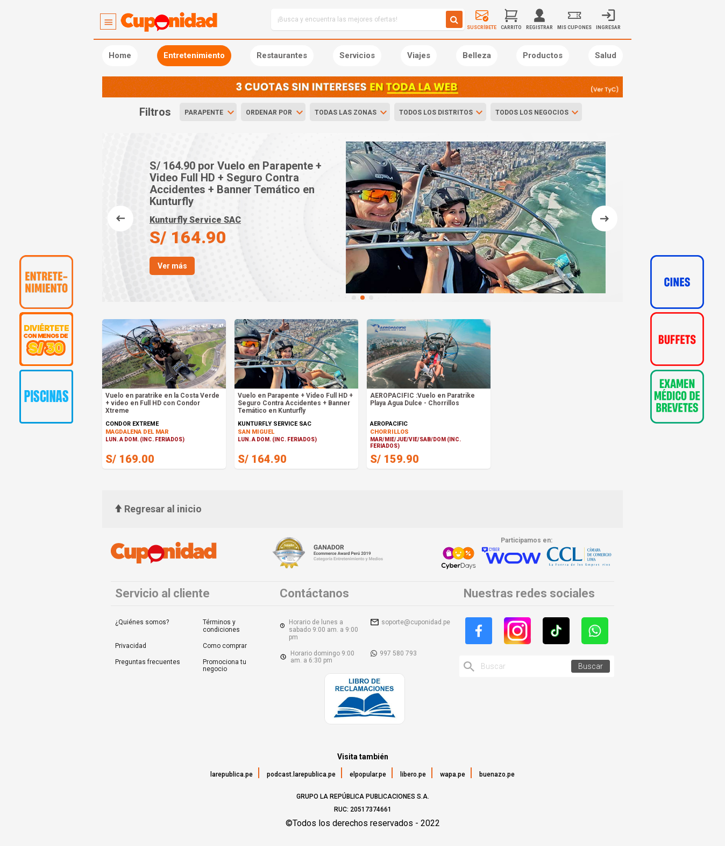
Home (120, 55)
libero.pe (413, 774)
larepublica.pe (231, 774)
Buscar (590, 666)
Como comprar (225, 646)
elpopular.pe (368, 774)
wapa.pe (452, 774)
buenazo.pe (497, 774)
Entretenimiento (194, 55)
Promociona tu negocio (224, 665)
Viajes (418, 55)
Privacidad (130, 646)
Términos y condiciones (221, 625)
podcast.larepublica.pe (301, 774)
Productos (543, 55)
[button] (354, 297)
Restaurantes (282, 55)
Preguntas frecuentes (147, 662)
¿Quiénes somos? (142, 622)
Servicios (357, 55)
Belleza (477, 55)
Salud (605, 55)
